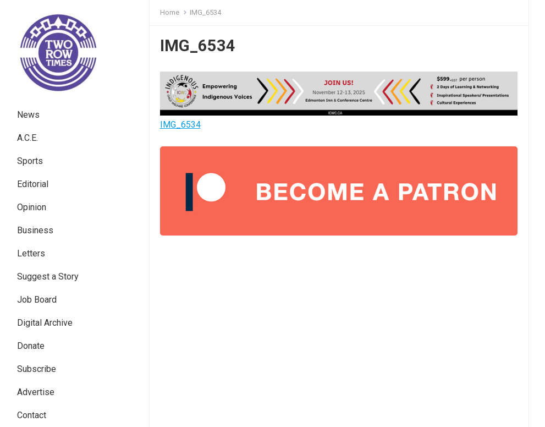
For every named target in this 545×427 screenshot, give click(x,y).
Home (169, 12)
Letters (31, 253)
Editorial (32, 184)
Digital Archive (45, 322)
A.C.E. (27, 138)
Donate (31, 346)
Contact (31, 415)
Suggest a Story (48, 276)
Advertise (35, 392)
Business (35, 230)
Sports (30, 161)
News (28, 115)
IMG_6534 (180, 124)
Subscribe (36, 369)
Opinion (31, 207)
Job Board (37, 299)
